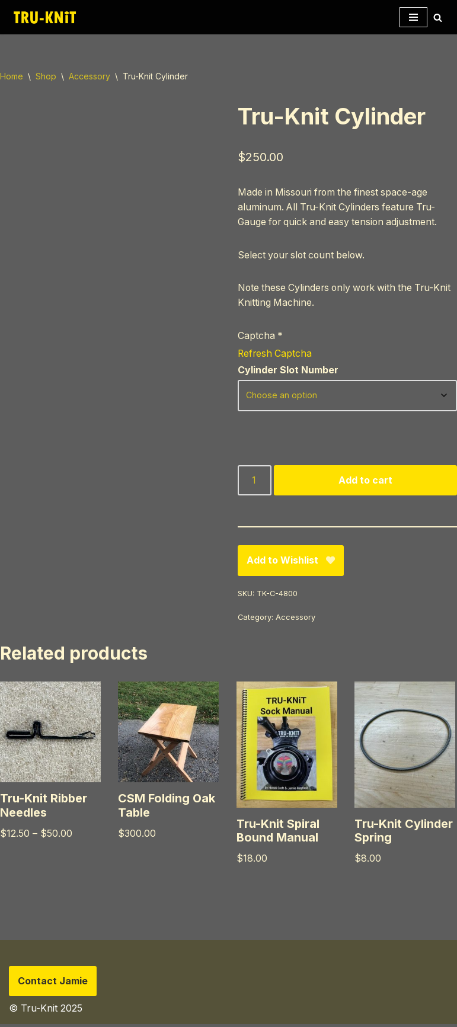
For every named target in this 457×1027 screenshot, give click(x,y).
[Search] (437, 17)
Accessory (89, 76)
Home (11, 76)
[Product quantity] (255, 482)
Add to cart (365, 482)
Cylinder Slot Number (288, 372)
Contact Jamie (53, 984)
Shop (46, 76)
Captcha (260, 337)
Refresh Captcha (276, 354)
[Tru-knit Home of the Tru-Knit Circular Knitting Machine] (44, 17)
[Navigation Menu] (413, 17)
